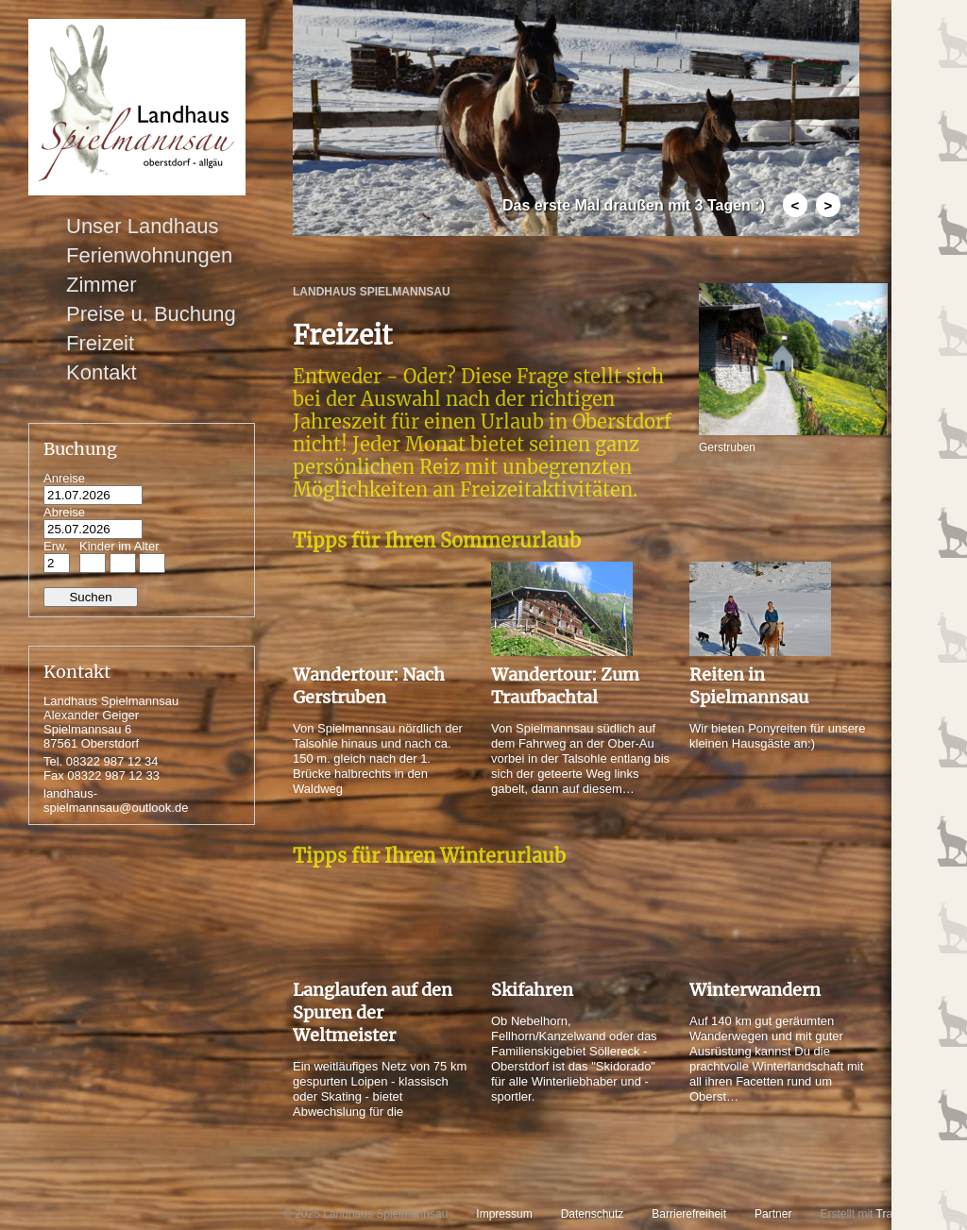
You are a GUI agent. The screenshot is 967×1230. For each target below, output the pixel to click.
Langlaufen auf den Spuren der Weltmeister (372, 1012)
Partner (773, 1214)
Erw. (55, 546)
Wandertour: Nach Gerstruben (369, 686)
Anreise (64, 478)
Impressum (504, 1214)
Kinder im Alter (119, 546)
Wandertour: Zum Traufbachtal (565, 686)
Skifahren (532, 990)
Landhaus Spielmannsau (371, 291)
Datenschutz (592, 1214)
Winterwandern (755, 990)
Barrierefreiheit (689, 1214)
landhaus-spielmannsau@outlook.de (115, 800)
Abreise (64, 512)
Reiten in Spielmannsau (748, 686)
